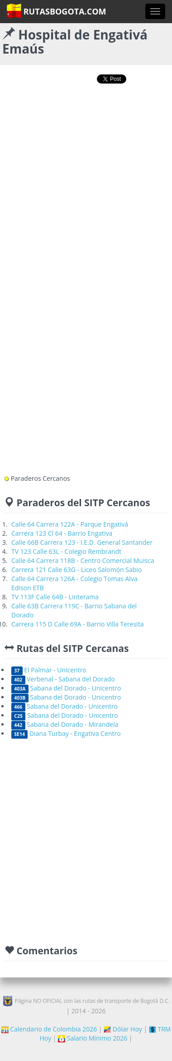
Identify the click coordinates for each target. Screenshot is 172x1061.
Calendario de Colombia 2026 (49, 1029)
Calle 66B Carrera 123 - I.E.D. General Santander (82, 542)
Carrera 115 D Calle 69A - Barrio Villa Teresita (77, 624)
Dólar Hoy (123, 1029)
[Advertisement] (85, 184)
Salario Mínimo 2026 (92, 1038)
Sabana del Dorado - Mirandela (64, 724)
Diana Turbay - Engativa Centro (66, 733)
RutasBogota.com (56, 11)
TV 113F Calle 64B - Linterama (55, 596)
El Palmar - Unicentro (48, 670)
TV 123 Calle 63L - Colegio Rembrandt (66, 551)
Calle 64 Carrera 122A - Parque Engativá (69, 524)
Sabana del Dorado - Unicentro (66, 688)
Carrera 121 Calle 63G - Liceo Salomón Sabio (76, 569)
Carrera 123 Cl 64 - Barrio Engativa (61, 533)
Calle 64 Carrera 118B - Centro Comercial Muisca (82, 560)
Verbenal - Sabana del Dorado (63, 679)
